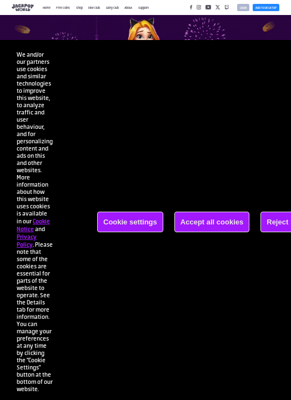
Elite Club (94, 7)
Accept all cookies (211, 222)
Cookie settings (130, 222)
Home (47, 7)
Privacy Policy (27, 240)
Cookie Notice (33, 225)
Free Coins (63, 7)
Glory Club (112, 7)
